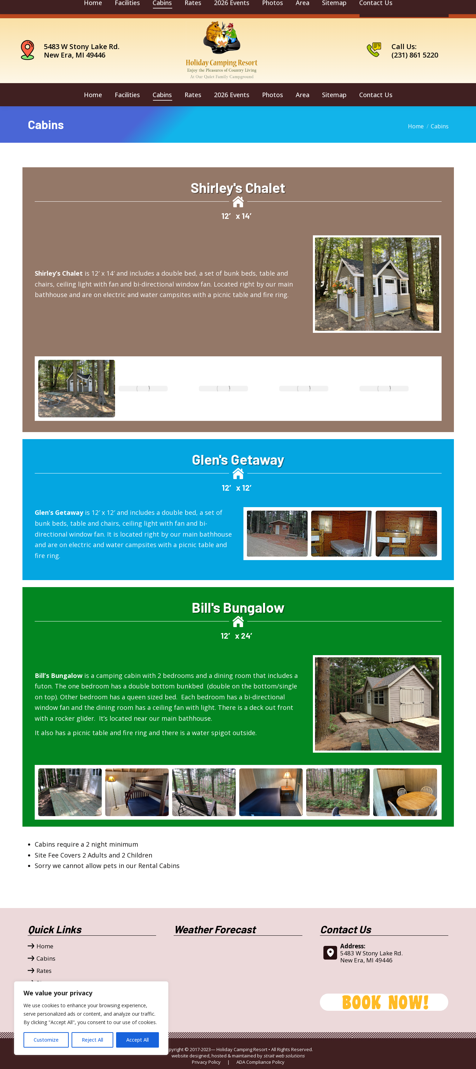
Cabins (45, 958)
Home (44, 946)
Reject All (92, 1039)
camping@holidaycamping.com (73, 9)
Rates (44, 970)
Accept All (137, 1039)
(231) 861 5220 (414, 55)
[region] (91, 1018)
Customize (46, 1039)
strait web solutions (283, 1056)
